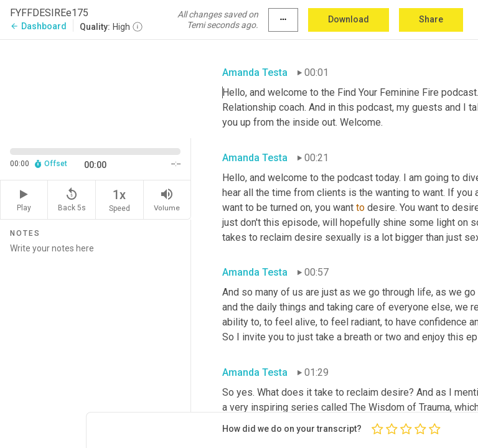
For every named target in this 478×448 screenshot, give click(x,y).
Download (348, 19)
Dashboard (38, 26)
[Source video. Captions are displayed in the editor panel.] (95, 88)
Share (431, 19)
